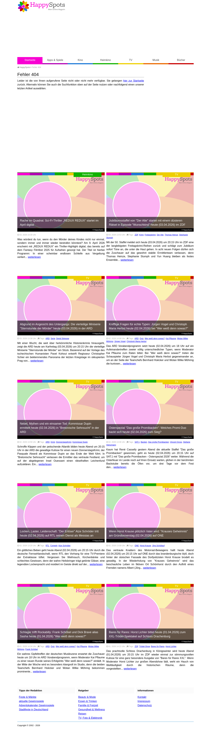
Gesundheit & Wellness (91, 709)
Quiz (142, 338)
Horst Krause (145, 546)
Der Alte (160, 235)
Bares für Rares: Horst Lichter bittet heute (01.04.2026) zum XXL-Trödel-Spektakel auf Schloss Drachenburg (147, 634)
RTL (47, 546)
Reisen (82, 713)
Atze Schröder (64, 546)
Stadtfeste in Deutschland (33, 709)
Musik (155, 60)
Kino (80, 60)
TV (130, 60)
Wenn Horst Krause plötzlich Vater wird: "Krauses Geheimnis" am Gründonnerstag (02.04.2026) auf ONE (148, 533)
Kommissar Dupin (80, 442)
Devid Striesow (62, 338)
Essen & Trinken (87, 701)
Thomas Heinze (171, 235)
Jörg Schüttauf (158, 546)
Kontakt (142, 697)
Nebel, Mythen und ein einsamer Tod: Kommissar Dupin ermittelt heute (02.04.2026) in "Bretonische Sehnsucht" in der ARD (59, 428)
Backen (144, 442)
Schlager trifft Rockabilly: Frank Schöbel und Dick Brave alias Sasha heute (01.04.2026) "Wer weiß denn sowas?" (59, 634)
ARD (48, 338)
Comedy (53, 546)
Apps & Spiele (55, 60)
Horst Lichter (170, 646)
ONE (137, 546)
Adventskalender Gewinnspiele (36, 705)
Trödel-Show (144, 646)
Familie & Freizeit (88, 705)
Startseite (30, 60)
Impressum (144, 701)
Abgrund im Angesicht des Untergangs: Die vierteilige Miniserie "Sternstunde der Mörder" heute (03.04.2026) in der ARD (60, 326)
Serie (53, 338)
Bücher (181, 60)
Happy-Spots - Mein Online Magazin (41, 6)
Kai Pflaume (171, 338)
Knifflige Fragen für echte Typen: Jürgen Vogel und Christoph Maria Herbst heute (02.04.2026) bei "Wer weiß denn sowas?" (148, 326)
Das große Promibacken (158, 442)
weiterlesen (34, 257)
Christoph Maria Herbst (136, 341)
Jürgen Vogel (120, 341)
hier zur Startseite (133, 80)
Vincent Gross (176, 442)
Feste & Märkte (27, 697)
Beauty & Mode (87, 697)
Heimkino (105, 60)
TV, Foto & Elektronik (90, 717)
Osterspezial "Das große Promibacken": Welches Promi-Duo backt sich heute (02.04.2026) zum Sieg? (147, 430)
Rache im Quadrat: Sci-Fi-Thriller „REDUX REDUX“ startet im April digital (59, 222)
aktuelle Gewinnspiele (31, 701)
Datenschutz (145, 705)
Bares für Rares (158, 646)
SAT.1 (137, 442)
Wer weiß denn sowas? (155, 338)
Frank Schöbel (31, 649)
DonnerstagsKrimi (63, 442)
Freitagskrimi (150, 235)
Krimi (141, 235)
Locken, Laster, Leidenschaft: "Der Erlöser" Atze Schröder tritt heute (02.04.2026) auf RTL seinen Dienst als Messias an (59, 533)
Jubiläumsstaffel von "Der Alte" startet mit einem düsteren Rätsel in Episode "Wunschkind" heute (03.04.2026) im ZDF (147, 222)
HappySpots (23, 67)
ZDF (136, 235)
